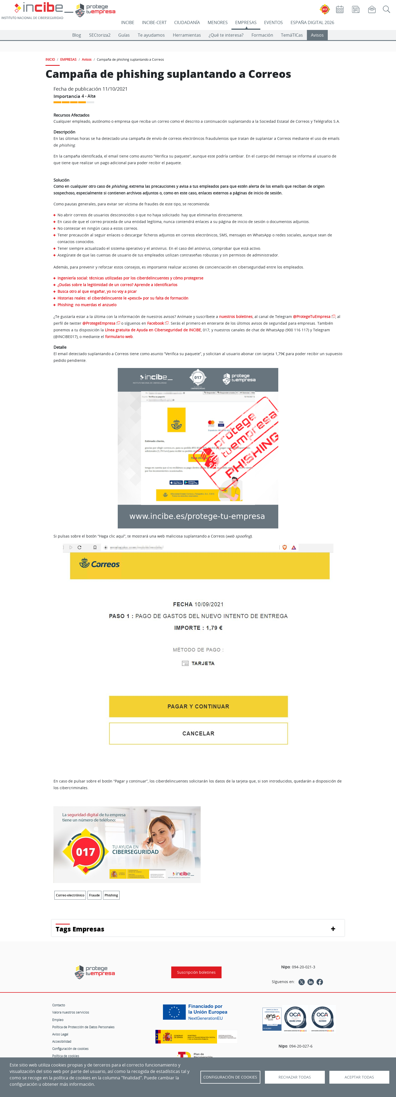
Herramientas (187, 35)
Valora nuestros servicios (70, 1012)
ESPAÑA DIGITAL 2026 (312, 22)
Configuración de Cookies (230, 1077)
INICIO (50, 59)
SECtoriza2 (100, 35)
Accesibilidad (61, 1041)
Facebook (155, 323)
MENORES (218, 22)
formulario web (119, 336)
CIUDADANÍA (187, 22)
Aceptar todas (359, 1077)
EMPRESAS (246, 22)
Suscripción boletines (196, 972)
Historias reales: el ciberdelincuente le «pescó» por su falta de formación (123, 298)
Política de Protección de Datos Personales (83, 1027)
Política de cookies (65, 1056)
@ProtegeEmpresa (98, 323)
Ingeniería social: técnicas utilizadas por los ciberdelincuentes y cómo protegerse (130, 278)
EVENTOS (273, 22)
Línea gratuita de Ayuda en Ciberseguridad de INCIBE (153, 329)
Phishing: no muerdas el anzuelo (87, 304)
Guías (124, 35)
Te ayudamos (151, 35)
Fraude (94, 895)
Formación (262, 35)
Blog (76, 35)
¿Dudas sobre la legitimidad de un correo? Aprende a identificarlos (117, 284)
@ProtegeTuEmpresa (311, 316)
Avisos (317, 35)
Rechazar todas (295, 1077)
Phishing (111, 895)
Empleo (57, 1020)
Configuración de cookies (70, 1048)
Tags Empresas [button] (80, 929)
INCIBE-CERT (154, 22)
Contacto (58, 1005)
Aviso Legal (60, 1034)
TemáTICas (292, 35)
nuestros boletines (236, 316)
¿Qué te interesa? (226, 35)
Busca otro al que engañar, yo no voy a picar (97, 291)
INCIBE (127, 22)
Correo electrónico (70, 895)
